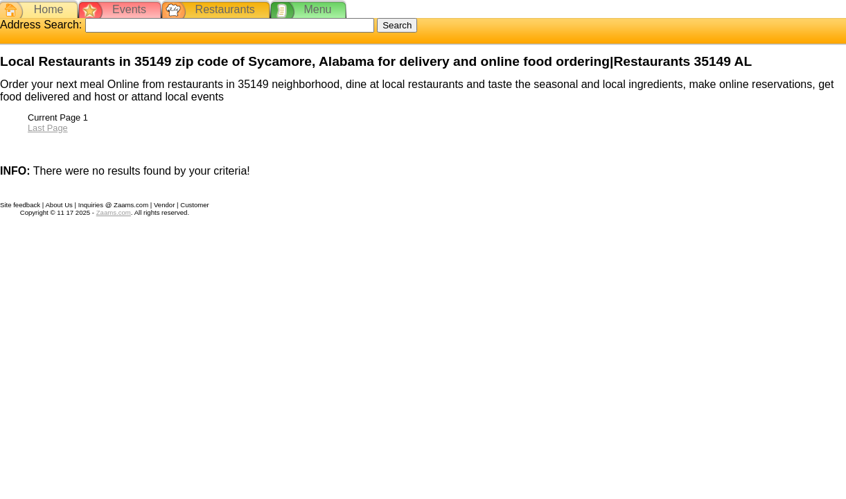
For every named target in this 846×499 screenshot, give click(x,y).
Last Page (48, 128)
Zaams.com (113, 212)
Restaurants (225, 9)
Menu (317, 9)
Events (129, 9)
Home (49, 9)
